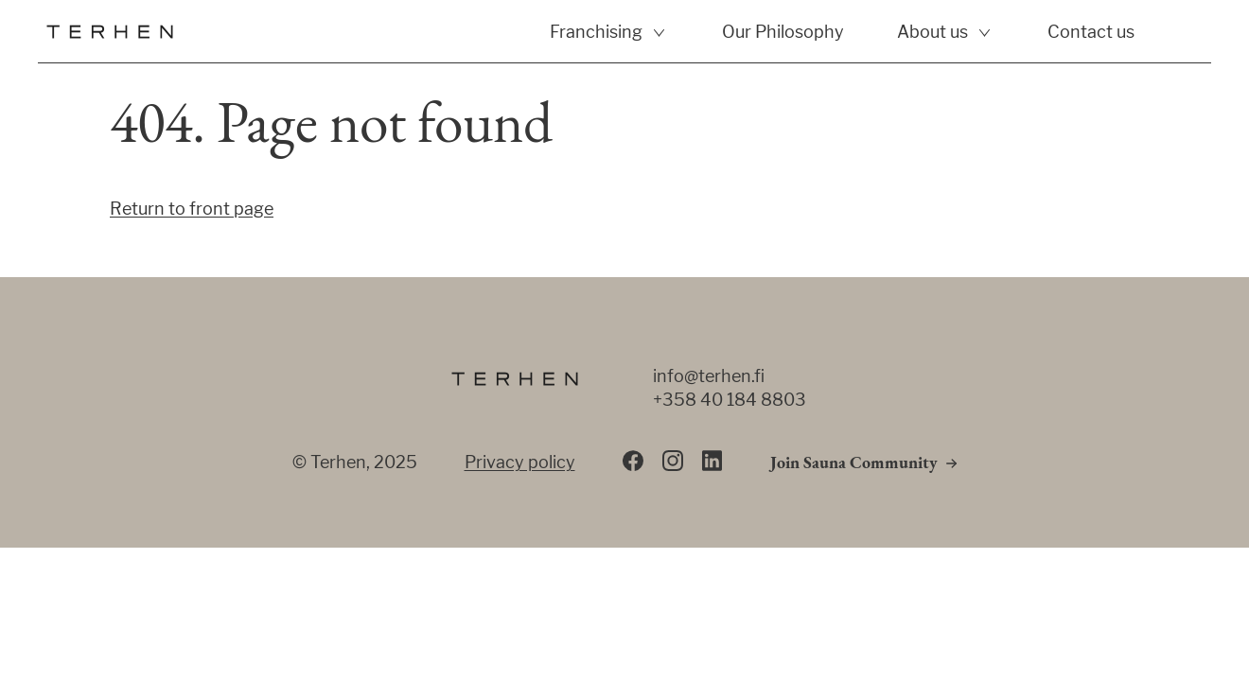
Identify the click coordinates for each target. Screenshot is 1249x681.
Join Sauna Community (854, 464)
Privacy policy (520, 462)
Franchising (596, 32)
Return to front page (191, 208)
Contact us (1091, 32)
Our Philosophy (783, 32)
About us (932, 32)
